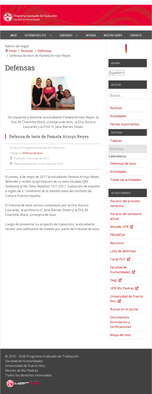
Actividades (118, 116)
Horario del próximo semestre (125, 203)
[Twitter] (133, 49)
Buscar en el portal (124, 309)
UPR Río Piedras (128, 288)
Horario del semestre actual (126, 216)
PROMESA (117, 235)
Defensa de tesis (32, 153)
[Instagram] (126, 48)
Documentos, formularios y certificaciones (120, 322)
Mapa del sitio (120, 335)
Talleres (116, 141)
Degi (120, 280)
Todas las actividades (125, 180)
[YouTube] (130, 49)
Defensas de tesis (123, 163)
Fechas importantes (124, 124)
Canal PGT (124, 259)
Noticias (116, 108)
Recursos (117, 243)
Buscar (108, 93)
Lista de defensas (123, 251)
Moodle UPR (125, 227)
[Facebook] (122, 49)
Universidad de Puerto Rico (126, 299)
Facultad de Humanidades (126, 270)
